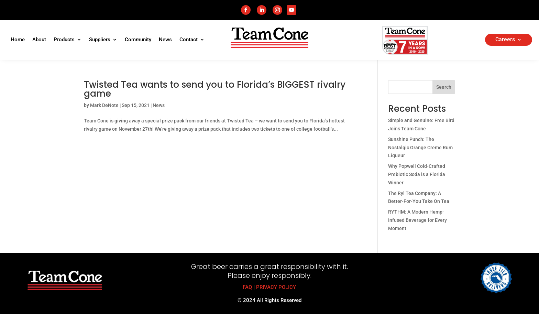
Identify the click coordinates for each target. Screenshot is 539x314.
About (39, 40)
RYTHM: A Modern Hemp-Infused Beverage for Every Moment (417, 220)
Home (18, 40)
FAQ (247, 287)
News (165, 40)
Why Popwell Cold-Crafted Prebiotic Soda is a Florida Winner (416, 174)
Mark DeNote (104, 105)
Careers (505, 40)
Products (64, 40)
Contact (188, 40)
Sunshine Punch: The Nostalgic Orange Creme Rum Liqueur (420, 148)
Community (138, 40)
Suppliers (99, 40)
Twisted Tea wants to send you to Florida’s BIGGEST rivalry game (214, 89)
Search (443, 87)
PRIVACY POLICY (276, 287)
